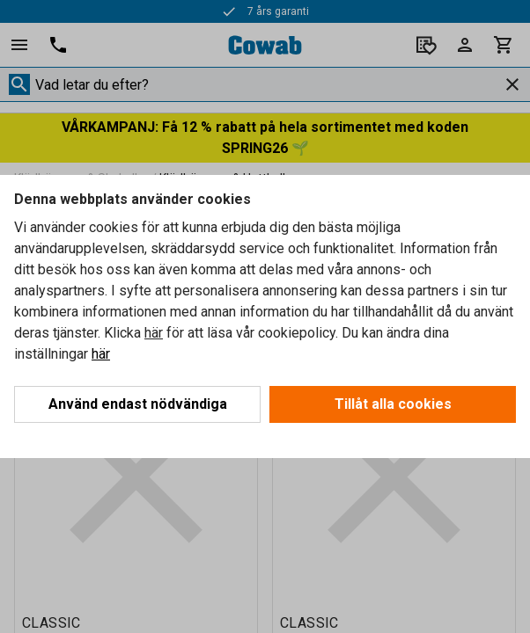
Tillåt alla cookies (393, 404)
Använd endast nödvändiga (137, 404)
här (153, 332)
